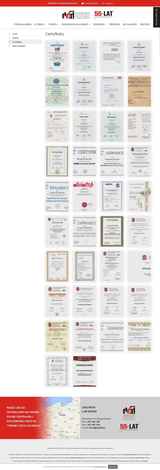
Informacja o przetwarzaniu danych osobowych (97, 448)
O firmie (39, 24)
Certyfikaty (17, 42)
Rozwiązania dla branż (75, 24)
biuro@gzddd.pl (97, 427)
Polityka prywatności (73, 448)
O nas (14, 34)
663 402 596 (93, 424)
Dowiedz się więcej (100, 467)
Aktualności (130, 24)
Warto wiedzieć (18, 46)
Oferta (53, 24)
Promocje (114, 24)
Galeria (15, 38)
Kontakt (145, 24)
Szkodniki (98, 24)
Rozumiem (112, 467)
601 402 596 (93, 421)
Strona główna (23, 24)
